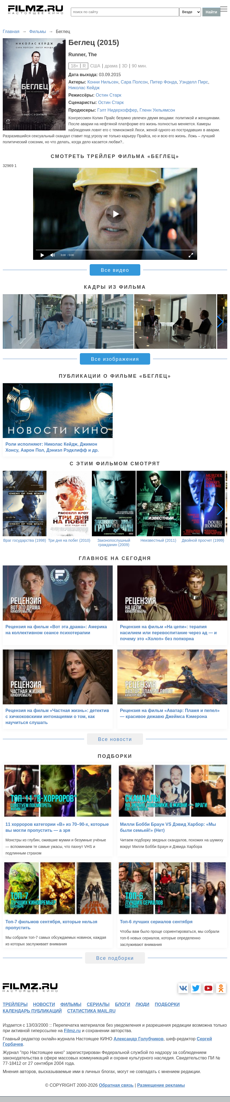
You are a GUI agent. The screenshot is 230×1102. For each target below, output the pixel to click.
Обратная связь (116, 1085)
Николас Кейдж (84, 87)
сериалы (98, 1004)
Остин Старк (108, 95)
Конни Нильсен (103, 82)
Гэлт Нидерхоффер (117, 110)
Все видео (115, 270)
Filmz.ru (72, 1030)
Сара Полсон (134, 82)
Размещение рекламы (161, 1085)
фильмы (70, 1004)
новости (44, 1004)
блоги (122, 1004)
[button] (220, 321)
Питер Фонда (163, 82)
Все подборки (115, 958)
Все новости (115, 739)
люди (142, 1004)
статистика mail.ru (91, 1011)
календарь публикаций (32, 1011)
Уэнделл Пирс (193, 82)
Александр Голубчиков (138, 1039)
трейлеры (15, 1004)
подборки (167, 1004)
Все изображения (115, 359)
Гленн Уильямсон (157, 110)
